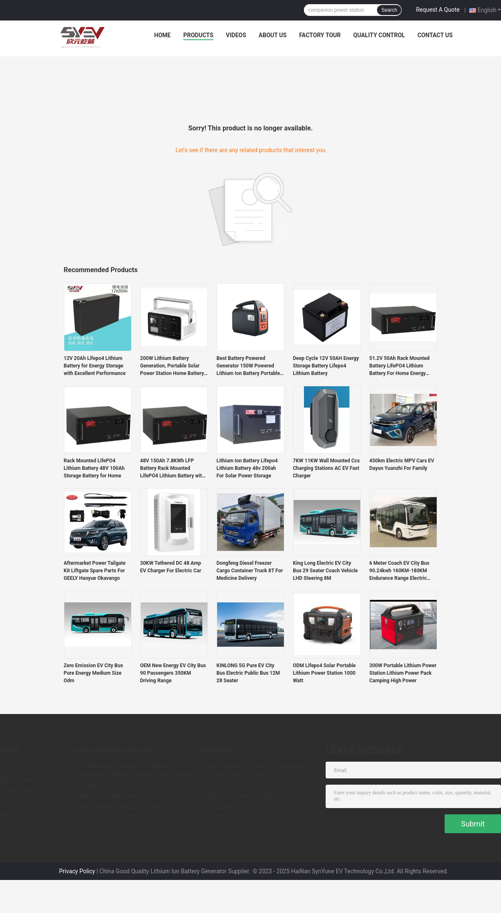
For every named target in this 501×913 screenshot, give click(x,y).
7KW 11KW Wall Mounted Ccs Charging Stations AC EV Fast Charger (326, 468)
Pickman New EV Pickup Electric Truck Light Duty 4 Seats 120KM (255, 790)
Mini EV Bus (216, 750)
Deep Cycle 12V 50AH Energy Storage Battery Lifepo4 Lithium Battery (326, 365)
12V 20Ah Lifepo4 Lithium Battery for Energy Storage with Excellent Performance (95, 365)
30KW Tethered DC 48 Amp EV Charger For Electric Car (170, 567)
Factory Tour (320, 35)
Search (389, 10)
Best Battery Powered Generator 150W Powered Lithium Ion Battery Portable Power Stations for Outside (248, 366)
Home (162, 35)
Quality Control (379, 35)
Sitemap (11, 814)
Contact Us (435, 35)
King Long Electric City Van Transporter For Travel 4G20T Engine (256, 770)
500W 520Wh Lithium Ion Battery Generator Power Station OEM (122, 811)
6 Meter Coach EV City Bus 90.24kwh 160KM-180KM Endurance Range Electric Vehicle (399, 571)
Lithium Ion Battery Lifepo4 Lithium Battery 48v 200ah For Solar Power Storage (247, 468)
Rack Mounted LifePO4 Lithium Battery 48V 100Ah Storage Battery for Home (94, 468)
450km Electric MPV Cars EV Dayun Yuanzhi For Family (401, 464)
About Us (273, 35)
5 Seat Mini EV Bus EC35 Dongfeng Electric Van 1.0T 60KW (250, 811)
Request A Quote (437, 9)
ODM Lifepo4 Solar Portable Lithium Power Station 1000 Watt (324, 673)
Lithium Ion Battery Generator (114, 750)
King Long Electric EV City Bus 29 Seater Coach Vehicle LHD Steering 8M (325, 570)
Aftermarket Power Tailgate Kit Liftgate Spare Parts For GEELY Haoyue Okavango (95, 570)
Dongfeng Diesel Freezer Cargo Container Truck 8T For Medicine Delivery (250, 570)
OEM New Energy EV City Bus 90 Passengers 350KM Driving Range (173, 673)
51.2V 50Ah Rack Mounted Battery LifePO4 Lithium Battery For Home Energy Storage (399, 366)
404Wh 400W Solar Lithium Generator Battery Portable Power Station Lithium (130, 790)
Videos (236, 35)
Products (198, 35)
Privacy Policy (77, 871)
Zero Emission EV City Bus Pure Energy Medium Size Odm (93, 673)
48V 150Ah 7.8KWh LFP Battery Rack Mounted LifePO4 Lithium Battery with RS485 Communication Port (172, 468)
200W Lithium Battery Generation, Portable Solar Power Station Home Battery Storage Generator (172, 366)
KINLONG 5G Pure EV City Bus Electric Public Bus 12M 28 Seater (248, 673)
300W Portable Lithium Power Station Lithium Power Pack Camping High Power (403, 673)
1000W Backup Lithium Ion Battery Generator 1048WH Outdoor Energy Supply (135, 770)
